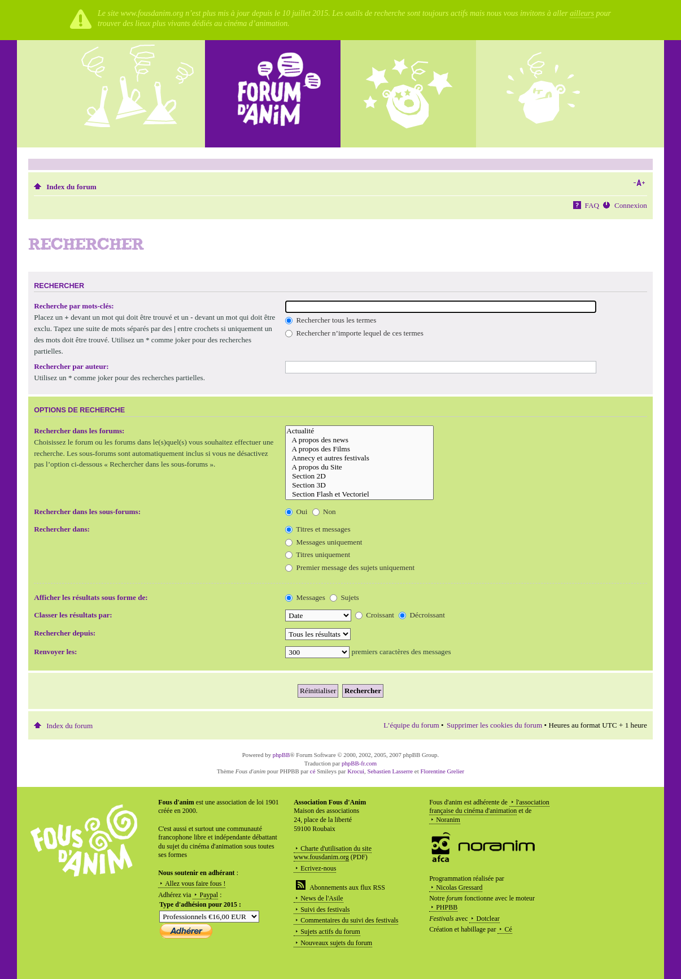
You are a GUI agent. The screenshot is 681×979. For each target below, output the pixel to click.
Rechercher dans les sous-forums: (87, 511)
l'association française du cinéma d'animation (489, 806)
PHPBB (446, 907)
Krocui (355, 771)
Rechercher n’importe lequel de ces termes (354, 333)
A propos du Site (359, 467)
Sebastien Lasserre (390, 771)
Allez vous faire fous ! (195, 883)
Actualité (359, 431)
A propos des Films (359, 449)
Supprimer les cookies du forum (494, 725)
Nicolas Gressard (459, 887)
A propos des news (359, 440)
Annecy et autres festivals (359, 458)
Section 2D (359, 476)
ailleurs (582, 13)
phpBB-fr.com (359, 763)
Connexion (630, 205)
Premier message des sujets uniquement (349, 567)
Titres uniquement (317, 554)
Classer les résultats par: (73, 615)
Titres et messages (317, 529)
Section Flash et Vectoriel (359, 494)
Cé (508, 929)
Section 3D (359, 485)
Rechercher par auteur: (71, 366)
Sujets (344, 597)
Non (324, 511)
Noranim (448, 820)
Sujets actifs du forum (330, 932)
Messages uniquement (323, 542)
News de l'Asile (321, 898)
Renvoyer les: (55, 651)
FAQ (592, 205)
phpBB (281, 754)
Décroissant (422, 615)
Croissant (374, 615)
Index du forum (71, 186)
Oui (296, 511)
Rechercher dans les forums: (79, 431)
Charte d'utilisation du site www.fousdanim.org (333, 853)
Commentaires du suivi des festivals (349, 920)
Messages (305, 597)
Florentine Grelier (442, 771)
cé (313, 771)
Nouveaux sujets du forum (336, 943)
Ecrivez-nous (318, 868)
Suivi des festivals (325, 909)
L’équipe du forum (411, 725)
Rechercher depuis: (64, 633)
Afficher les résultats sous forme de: (91, 597)
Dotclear (487, 919)
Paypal (208, 895)
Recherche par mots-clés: (74, 306)
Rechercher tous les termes (330, 320)
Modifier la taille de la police (639, 183)
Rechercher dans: (62, 529)
